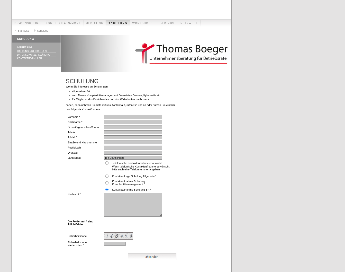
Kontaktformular (29, 58)
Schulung (117, 23)
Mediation (95, 23)
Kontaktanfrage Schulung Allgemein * (134, 176)
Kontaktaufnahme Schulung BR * (131, 189)
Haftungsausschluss (32, 51)
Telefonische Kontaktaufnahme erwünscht (137, 163)
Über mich (167, 23)
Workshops (142, 23)
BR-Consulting (28, 23)
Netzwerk (189, 23)
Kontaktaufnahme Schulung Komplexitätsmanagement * (128, 183)
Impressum (24, 47)
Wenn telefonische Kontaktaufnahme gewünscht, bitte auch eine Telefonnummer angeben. (141, 168)
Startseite (23, 30)
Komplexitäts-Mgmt (63, 23)
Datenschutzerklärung (33, 54)
